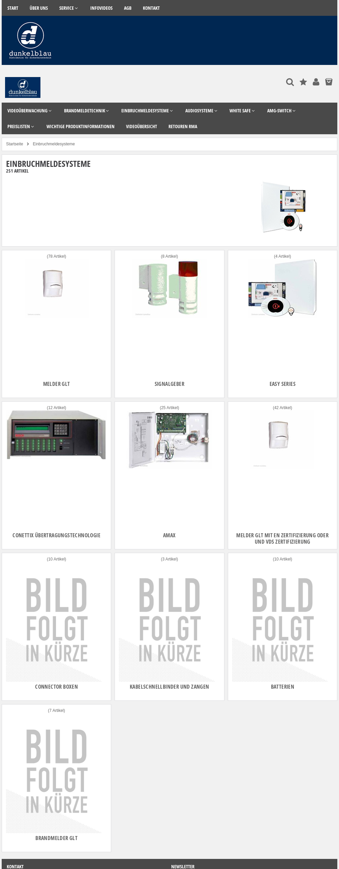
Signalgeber (169, 384)
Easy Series (283, 384)
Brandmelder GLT (56, 838)
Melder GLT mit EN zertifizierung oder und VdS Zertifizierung (282, 538)
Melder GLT (56, 384)
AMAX (169, 535)
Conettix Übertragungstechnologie (56, 535)
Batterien (283, 687)
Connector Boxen (56, 687)
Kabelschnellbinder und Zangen (169, 687)
